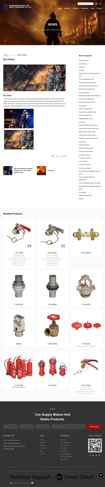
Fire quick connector (85, 158)
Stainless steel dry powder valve (88, 86)
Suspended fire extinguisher (87, 102)
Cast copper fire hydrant (86, 151)
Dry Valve (81, 70)
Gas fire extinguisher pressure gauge (89, 183)
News (92, 8)
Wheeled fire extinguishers (86, 99)
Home (60, 8)
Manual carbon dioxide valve (87, 131)
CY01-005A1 (52, 253)
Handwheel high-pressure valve (88, 125)
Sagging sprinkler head (85, 118)
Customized (84, 8)
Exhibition (54, 30)
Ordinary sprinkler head (85, 108)
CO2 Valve (82, 122)
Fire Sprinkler (83, 106)
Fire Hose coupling (84, 155)
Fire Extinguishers (84, 92)
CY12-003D (86, 344)
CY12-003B (19, 385)
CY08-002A (19, 304)
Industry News (84, 64)
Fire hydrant (82, 142)
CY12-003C (52, 385)
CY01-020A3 (86, 385)
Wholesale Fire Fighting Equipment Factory (65, 471)
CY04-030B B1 (86, 253)
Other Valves (82, 192)
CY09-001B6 (52, 344)
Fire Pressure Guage (85, 168)
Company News (84, 60)
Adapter (81, 198)
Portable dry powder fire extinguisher (89, 95)
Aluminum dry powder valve (87, 89)
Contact (99, 8)
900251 (19, 344)
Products (76, 8)
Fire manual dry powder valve (87, 82)
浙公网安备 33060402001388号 (20, 483)
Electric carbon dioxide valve (87, 135)
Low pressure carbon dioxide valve (89, 128)
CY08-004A (52, 304)
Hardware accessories (85, 195)
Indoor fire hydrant (84, 145)
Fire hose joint (83, 161)
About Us (67, 8)
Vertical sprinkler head (85, 115)
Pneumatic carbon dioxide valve (88, 138)
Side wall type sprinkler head (87, 112)
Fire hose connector (84, 164)
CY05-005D (86, 304)
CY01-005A (19, 253)
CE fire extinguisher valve (86, 79)
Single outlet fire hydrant (86, 148)
